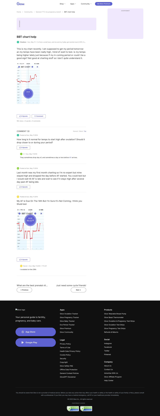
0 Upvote (23, 116)
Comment (38, 116)
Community (28, 12)
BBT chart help (69, 12)
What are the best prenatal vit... (32, 285)
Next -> (78, 290)
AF (70, 157)
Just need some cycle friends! (71, 285)
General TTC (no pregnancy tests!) (48, 12)
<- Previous (24, 290)
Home (19, 12)
